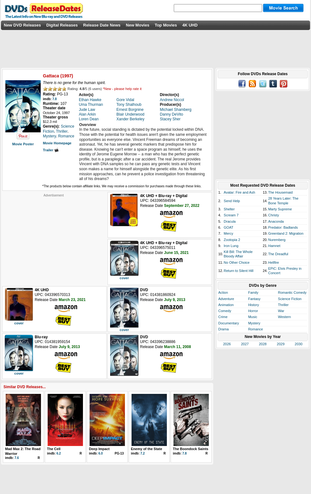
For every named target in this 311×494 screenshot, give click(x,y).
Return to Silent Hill (238, 271)
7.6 (17, 458)
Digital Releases (62, 25)
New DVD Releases (22, 25)
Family (253, 292)
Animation (226, 305)
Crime (222, 317)
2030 (298, 344)
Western (284, 317)
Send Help (232, 201)
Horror (253, 311)
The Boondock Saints (190, 449)
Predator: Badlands (283, 227)
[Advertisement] (53, 236)
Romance (255, 329)
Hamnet (274, 246)
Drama (223, 329)
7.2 (142, 453)
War (281, 311)
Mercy (228, 233)
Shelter (229, 209)
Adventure (226, 299)
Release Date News (102, 25)
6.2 (58, 453)
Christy (273, 215)
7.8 (54, 99)
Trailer (51, 150)
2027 (245, 344)
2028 (263, 344)
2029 (281, 344)
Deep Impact (99, 449)
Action (223, 292)
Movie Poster (23, 144)
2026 (227, 344)
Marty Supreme (280, 209)
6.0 (100, 453)
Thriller (283, 305)
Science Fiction (290, 299)
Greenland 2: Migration (285, 233)
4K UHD (189, 25)
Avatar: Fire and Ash (239, 192)
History (253, 305)
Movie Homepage (57, 143)
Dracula (230, 221)
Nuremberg (276, 240)
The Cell (54, 449)
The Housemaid (280, 192)
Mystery (254, 323)
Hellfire (273, 262)
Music (252, 317)
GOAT (228, 227)
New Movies (137, 25)
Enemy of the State (146, 449)
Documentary (228, 323)
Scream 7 (231, 215)
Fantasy (254, 299)
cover (124, 278)
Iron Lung (231, 246)
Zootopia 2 (232, 240)
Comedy (224, 311)
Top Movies (166, 25)
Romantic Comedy (292, 292)
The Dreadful (278, 254)
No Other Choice (236, 262)
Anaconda (276, 221)
